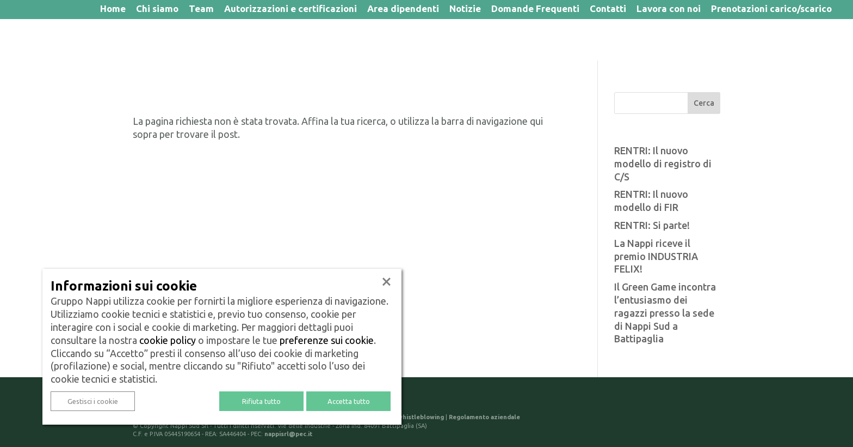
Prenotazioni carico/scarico (771, 9)
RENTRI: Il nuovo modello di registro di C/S (663, 163)
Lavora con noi (668, 9)
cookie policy (167, 340)
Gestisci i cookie (92, 401)
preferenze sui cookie (327, 340)
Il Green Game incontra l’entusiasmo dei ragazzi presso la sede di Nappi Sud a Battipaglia (665, 312)
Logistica (504, 40)
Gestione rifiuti (321, 40)
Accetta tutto (348, 401)
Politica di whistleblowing (405, 417)
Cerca (704, 103)
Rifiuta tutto (261, 401)
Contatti (608, 9)
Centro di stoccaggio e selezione (722, 40)
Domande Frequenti (535, 9)
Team (201, 9)
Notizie (465, 9)
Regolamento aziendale (484, 417)
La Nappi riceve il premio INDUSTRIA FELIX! (656, 256)
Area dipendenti (403, 9)
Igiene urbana (237, 40)
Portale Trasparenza (419, 40)
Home (113, 9)
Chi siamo (157, 9)
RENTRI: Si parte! (652, 225)
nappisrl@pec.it (288, 434)
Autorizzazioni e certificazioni (290, 9)
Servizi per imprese (588, 40)
